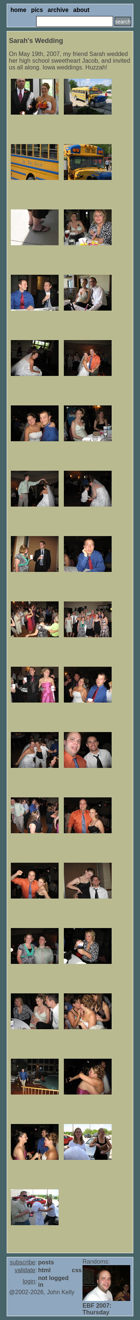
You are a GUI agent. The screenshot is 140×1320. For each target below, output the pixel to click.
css (77, 1270)
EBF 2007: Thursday (97, 1309)
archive (58, 10)
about (81, 10)
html (44, 1270)
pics (37, 10)
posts (46, 1262)
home (18, 10)
